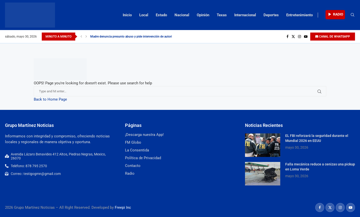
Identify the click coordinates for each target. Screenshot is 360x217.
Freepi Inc (123, 207)
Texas (222, 15)
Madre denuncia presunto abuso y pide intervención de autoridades (135, 36)
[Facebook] (287, 37)
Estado (161, 15)
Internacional (245, 15)
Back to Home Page (50, 99)
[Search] (352, 15)
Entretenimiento (299, 15)
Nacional (181, 15)
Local (143, 15)
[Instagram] (299, 37)
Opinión (203, 15)
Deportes (271, 15)
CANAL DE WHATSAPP (332, 36)
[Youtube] (306, 37)
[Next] (86, 37)
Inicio (127, 15)
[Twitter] (293, 37)
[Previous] (81, 37)
